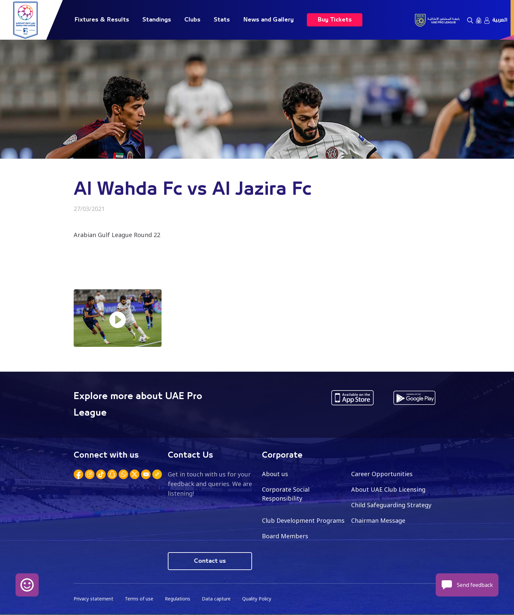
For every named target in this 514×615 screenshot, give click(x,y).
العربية (499, 20)
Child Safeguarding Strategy (391, 505)
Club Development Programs (303, 520)
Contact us (210, 561)
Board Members (285, 536)
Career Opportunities (382, 474)
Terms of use (139, 598)
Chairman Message (378, 520)
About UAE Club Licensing (388, 489)
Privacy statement (93, 598)
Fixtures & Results (101, 19)
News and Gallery (268, 19)
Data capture (216, 598)
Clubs (192, 19)
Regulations (177, 598)
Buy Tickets (334, 19)
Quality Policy (256, 598)
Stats (222, 19)
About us (275, 474)
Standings (156, 19)
